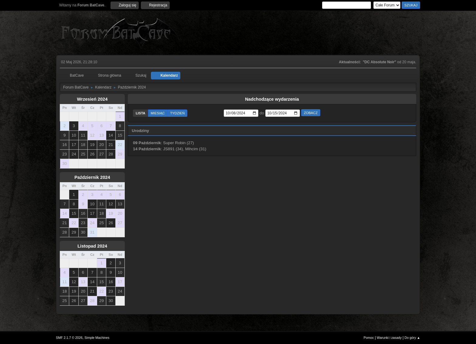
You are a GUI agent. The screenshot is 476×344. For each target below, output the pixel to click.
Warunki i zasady (389, 337)
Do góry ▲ (412, 337)
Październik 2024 (92, 177)
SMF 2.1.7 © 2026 (69, 337)
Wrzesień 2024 (92, 99)
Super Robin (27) (178, 143)
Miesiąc (158, 113)
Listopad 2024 (92, 246)
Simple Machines (96, 337)
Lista (140, 113)
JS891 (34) (173, 149)
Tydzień (177, 113)
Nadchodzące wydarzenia (272, 99)
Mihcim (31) (195, 149)
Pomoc (369, 337)
